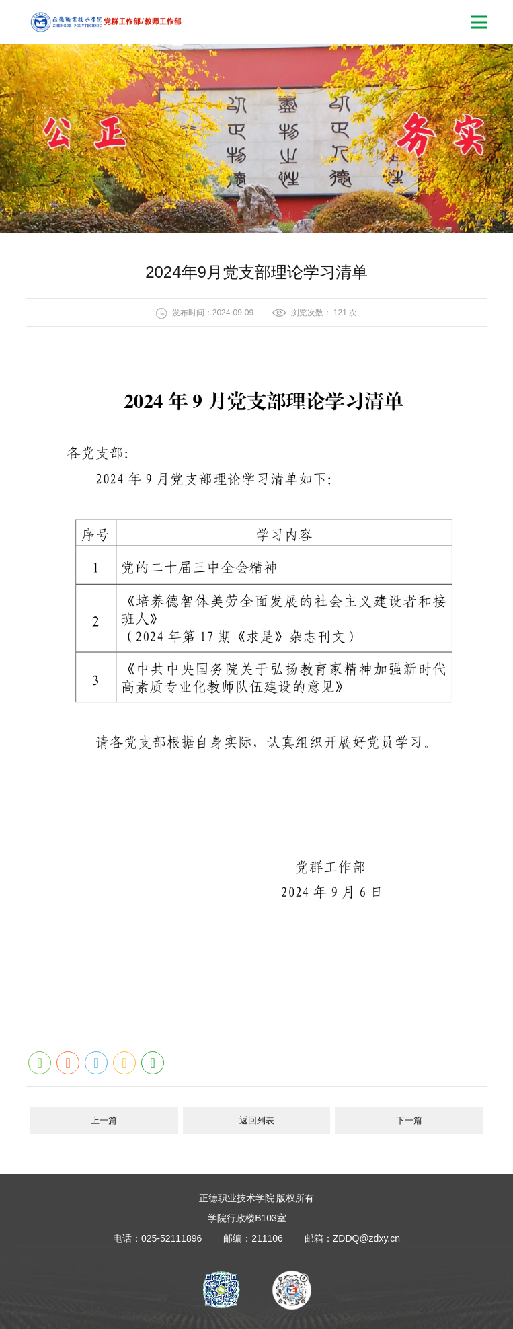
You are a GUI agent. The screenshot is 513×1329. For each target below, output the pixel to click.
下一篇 (409, 1120)
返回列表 (256, 1120)
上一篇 (104, 1120)
